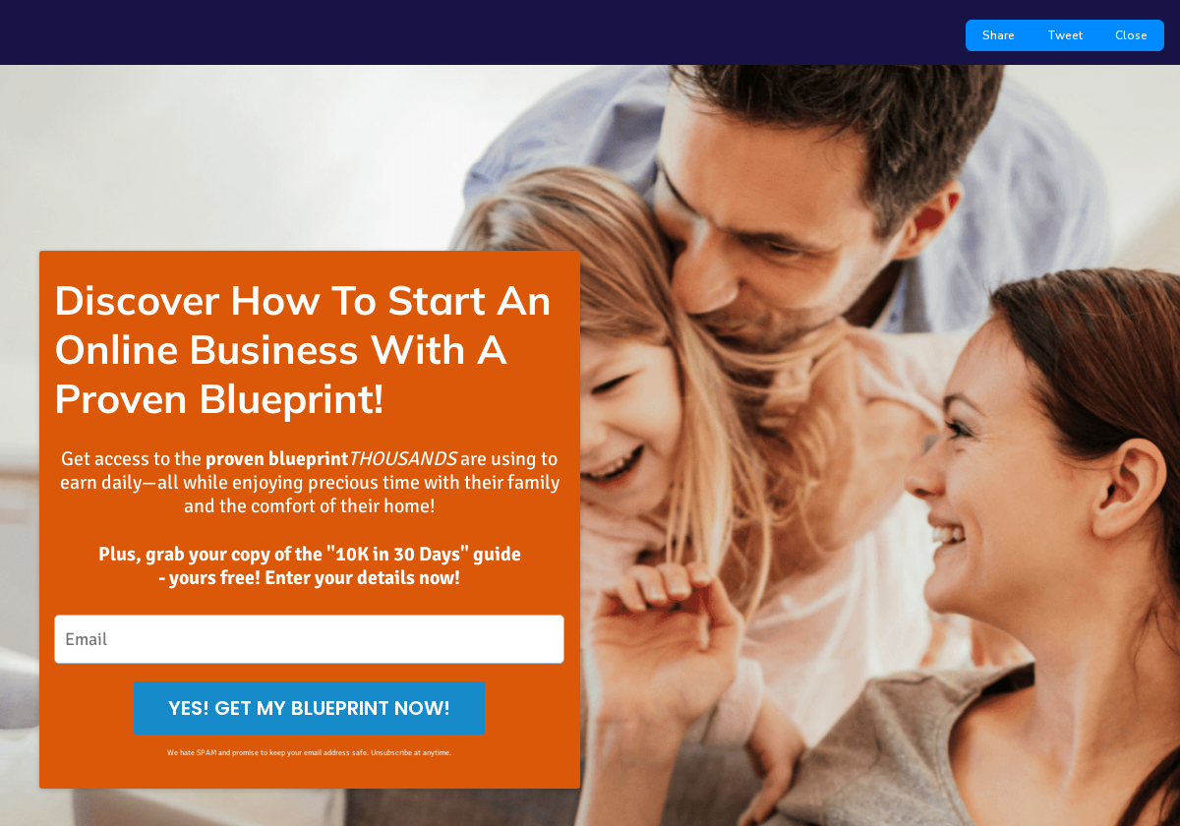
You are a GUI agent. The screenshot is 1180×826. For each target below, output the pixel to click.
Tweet (1065, 35)
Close (1131, 35)
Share (998, 35)
